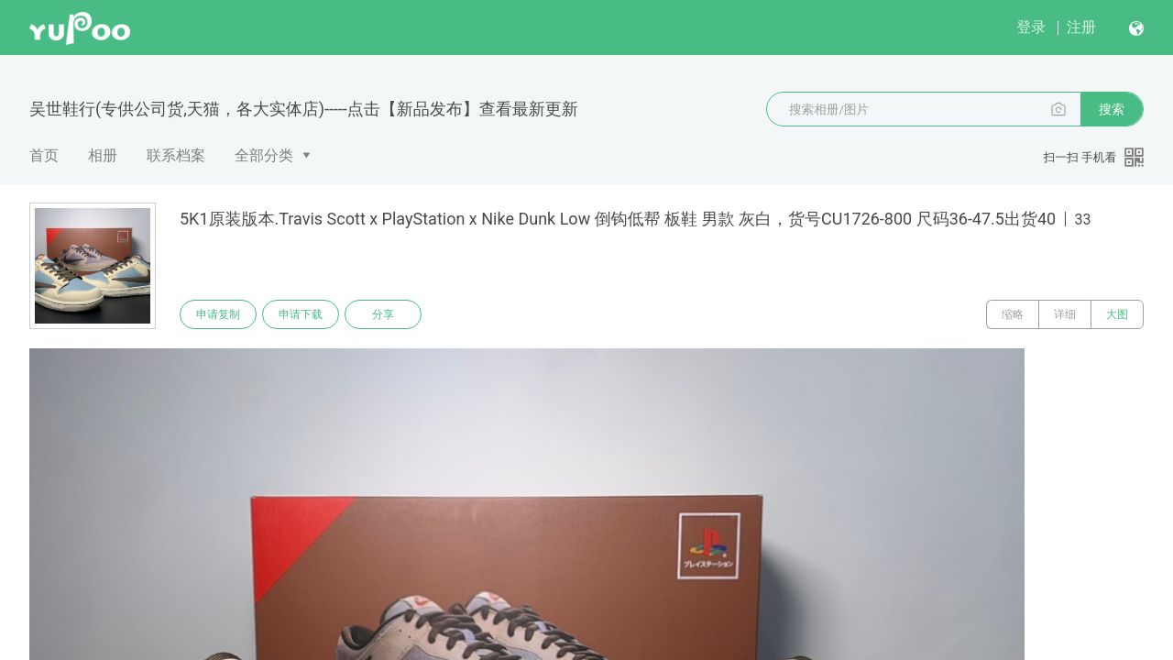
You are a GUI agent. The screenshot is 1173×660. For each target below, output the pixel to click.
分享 (383, 314)
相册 (102, 155)
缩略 (1013, 314)
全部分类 (264, 155)
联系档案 (176, 155)
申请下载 (301, 314)
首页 (44, 155)
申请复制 (218, 314)
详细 (1065, 314)
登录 (1031, 27)
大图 (1117, 314)
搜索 (1111, 109)
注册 (1081, 27)
